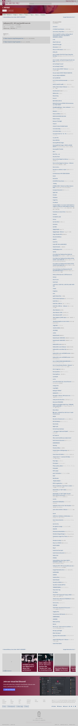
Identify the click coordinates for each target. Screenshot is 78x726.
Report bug (13, 724)
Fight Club (55, 192)
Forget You (55, 200)
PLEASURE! (55, 468)
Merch (27, 706)
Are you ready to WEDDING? (59, 75)
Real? (54, 475)
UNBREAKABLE (56, 616)
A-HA (54, 39)
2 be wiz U (55, 26)
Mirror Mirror (56, 410)
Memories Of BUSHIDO (58, 402)
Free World (55, 202)
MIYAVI (7, 7)
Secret (54, 513)
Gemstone (55, 224)
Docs (5, 706)
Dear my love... (56, 167)
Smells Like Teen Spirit (58, 550)
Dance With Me (56, 140)
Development (12, 706)
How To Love (56, 279)
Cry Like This (56, 137)
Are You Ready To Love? (58, 64)
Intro (54, 293)
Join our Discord (10, 689)
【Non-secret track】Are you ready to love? (62, 438)
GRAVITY (55, 239)
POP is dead (55, 470)
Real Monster (56, 478)
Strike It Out (55, 555)
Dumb (54, 176)
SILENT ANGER (56, 545)
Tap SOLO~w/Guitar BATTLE (59, 584)
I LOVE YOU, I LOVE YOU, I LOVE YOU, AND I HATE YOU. (63, 285)
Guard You (55, 242)
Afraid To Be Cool (57, 42)
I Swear (54, 288)
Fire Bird (55, 195)
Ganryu (54, 219)
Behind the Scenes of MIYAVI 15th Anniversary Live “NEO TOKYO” (63, 104)
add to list (11, 10)
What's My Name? (57, 633)
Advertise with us (64, 724)
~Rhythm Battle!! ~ (57, 480)
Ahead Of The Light (57, 44)
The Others (55, 592)
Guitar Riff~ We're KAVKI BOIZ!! (60, 244)
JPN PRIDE (55, 330)
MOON (54, 416)
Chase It (54, 123)
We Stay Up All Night (57, 630)
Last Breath (55, 376)
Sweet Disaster (56, 579)
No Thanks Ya (56, 435)
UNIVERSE (55, 619)
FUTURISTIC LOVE (57, 217)
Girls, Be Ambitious (57, 237)
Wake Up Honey (56, 621)
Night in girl (55, 426)
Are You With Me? (57, 78)
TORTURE (55, 605)
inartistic (43, 720)
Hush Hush (55, 282)
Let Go (54, 379)
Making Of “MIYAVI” (57, 390)
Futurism (55, 214)
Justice (54, 333)
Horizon (54, 277)
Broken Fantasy (56, 118)
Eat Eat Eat (55, 178)
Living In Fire (56, 385)
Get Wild (55, 227)
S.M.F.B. (54, 499)
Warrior (54, 624)
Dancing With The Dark (58, 149)
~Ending (55, 183)
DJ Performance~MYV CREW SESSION (61, 173)
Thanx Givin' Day (56, 589)
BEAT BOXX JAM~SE (57, 100)
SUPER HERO (56, 572)
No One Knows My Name (58, 429)
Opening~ (55, 445)
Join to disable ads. (7, 670)
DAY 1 (54, 151)
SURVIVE (55, 574)
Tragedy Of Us (56, 611)
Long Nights (55, 388)
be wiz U (55, 98)
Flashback (55, 197)
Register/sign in (5, 724)
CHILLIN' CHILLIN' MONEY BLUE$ (60, 126)
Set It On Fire (56, 524)
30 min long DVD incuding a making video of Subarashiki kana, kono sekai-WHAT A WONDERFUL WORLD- (63, 35)
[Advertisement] (11, 661)
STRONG (55, 558)
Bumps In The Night (57, 121)
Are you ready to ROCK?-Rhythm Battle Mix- (62, 73)
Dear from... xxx (56, 154)
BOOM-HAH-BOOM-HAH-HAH (59, 116)
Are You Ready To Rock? (58, 66)
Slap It (54, 548)
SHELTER (55, 529)
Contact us (57, 724)
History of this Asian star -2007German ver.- (62, 274)
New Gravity (55, 424)
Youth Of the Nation (57, 643)
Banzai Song (55, 95)
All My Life (55, 52)
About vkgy (20, 706)
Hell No (54, 252)
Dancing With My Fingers (58, 142)
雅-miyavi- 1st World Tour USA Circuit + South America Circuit (63, 413)
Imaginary (55, 291)
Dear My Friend (56, 156)
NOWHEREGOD (56, 443)
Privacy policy (72, 724)
